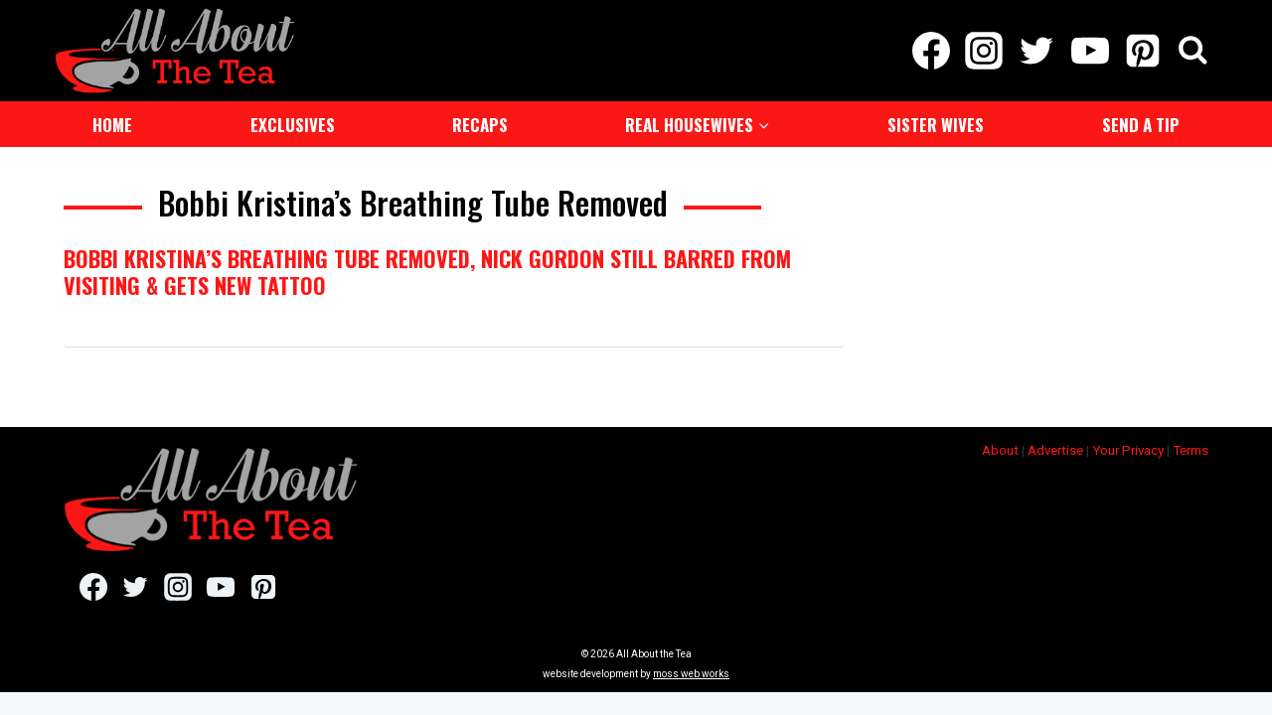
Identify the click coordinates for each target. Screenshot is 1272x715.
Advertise (1055, 448)
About (1000, 448)
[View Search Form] (1193, 50)
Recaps (480, 122)
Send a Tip (1141, 122)
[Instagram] (984, 49)
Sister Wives (935, 122)
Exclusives (292, 122)
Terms (1190, 448)
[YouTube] (1089, 49)
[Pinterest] (1142, 49)
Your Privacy (1128, 448)
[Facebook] (930, 49)
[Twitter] (1037, 49)
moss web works (691, 671)
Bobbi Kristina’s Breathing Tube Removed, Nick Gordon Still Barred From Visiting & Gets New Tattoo (427, 269)
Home (112, 122)
